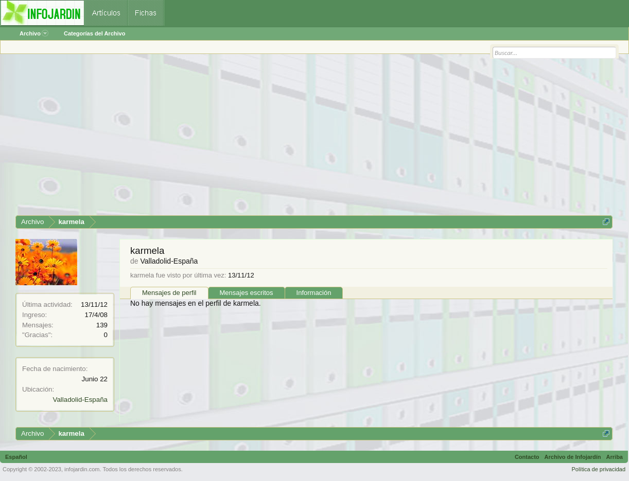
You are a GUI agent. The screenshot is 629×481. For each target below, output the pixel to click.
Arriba (614, 457)
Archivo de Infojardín (573, 457)
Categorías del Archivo (94, 33)
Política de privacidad (598, 469)
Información (313, 293)
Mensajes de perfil (169, 293)
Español (16, 457)
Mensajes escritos (246, 293)
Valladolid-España (80, 399)
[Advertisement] (314, 138)
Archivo (34, 33)
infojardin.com (81, 469)
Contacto (527, 457)
